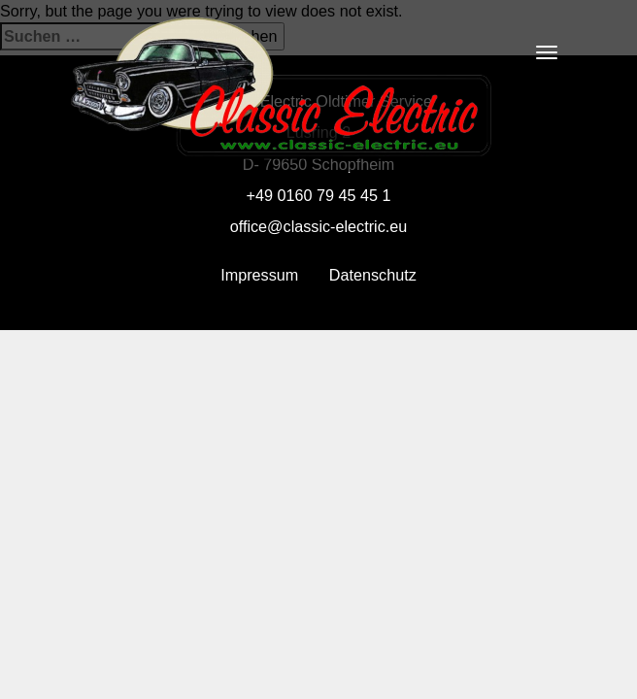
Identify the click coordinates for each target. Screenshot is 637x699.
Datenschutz (373, 274)
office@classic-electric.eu (319, 226)
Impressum (259, 274)
